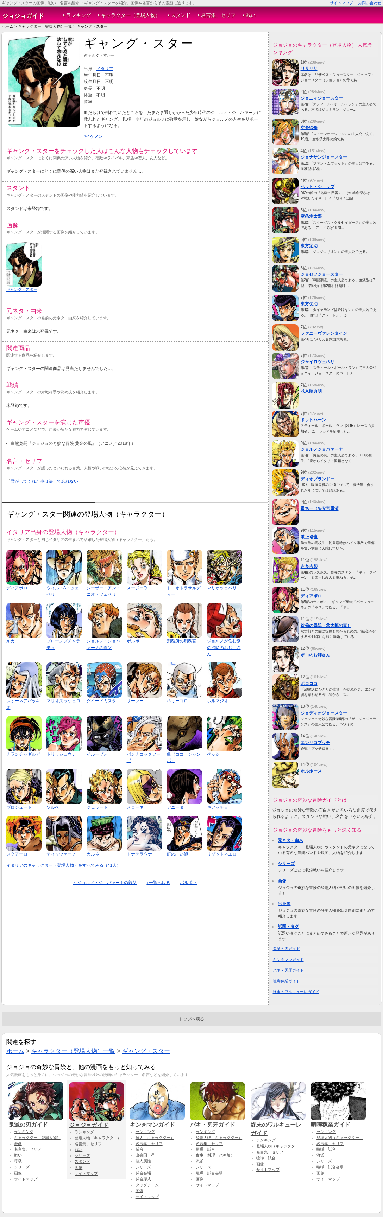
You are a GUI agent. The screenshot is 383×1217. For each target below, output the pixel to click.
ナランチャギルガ (23, 754)
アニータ (175, 807)
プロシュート (19, 807)
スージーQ (137, 587)
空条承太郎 (311, 216)
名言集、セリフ (218, 15)
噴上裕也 (309, 536)
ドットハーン (313, 419)
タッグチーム (147, 1185)
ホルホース (311, 771)
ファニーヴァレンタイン (324, 333)
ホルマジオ (217, 700)
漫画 (18, 1143)
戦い (251, 15)
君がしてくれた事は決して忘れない (44, 481)
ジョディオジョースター (324, 713)
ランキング (78, 15)
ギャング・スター (92, 26)
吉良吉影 (309, 566)
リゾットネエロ (222, 854)
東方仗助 (309, 303)
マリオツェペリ (222, 587)
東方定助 (309, 245)
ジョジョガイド (23, 15)
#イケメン (93, 136)
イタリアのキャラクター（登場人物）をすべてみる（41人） (63, 865)
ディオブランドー (317, 478)
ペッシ (213, 754)
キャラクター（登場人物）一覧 (45, 26)
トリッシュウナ (61, 754)
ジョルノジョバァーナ (322, 449)
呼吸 (18, 1161)
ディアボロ (16, 587)
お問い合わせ (369, 3)
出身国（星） (147, 1155)
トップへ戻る (191, 1019)
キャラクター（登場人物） (130, 15)
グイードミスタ (101, 700)
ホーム (7, 26)
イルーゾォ (97, 754)
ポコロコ (309, 683)
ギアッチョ (217, 807)
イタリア (104, 68)
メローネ (135, 807)
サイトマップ (341, 3)
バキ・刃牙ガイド (288, 970)
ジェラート (97, 807)
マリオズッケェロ (63, 700)
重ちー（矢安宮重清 (320, 508)
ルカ (10, 641)
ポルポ (133, 641)
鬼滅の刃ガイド (286, 949)
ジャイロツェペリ (317, 361)
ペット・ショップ (317, 186)
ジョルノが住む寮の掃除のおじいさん (224, 647)
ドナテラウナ (139, 854)
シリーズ (286, 863)
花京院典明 (311, 391)
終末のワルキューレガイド (296, 991)
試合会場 (143, 1173)
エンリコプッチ (315, 742)
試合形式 (143, 1179)
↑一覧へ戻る (158, 882)
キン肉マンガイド (288, 959)
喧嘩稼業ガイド (286, 981)
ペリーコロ (177, 700)
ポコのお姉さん (315, 655)
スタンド (180, 15)
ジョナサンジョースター (324, 157)
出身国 (284, 903)
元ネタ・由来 (290, 840)
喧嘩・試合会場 (209, 1173)
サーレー (135, 700)
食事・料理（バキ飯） (215, 1155)
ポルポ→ (188, 882)
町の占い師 (177, 854)
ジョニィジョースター (322, 98)
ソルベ (52, 807)
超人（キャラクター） (155, 1137)
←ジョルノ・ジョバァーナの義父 (105, 882)
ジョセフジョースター (322, 274)
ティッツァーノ (61, 854)
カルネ (93, 854)
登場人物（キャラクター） (98, 1138)
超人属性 (143, 1161)
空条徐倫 (309, 127)
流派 (199, 1161)
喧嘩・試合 (205, 1149)
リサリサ (309, 68)
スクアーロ (16, 854)
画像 (282, 880)
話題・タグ (288, 926)
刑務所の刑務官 (181, 641)
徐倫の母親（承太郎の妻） (326, 625)
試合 (139, 1149)
